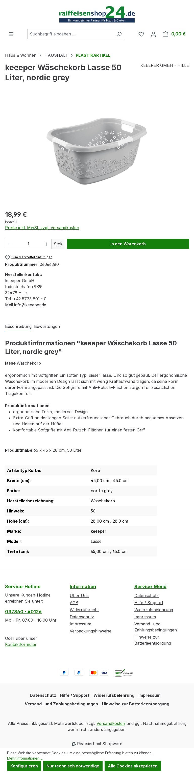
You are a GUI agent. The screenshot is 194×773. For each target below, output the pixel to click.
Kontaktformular (20, 644)
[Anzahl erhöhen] (46, 244)
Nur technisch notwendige (72, 765)
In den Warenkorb (128, 243)
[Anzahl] (28, 244)
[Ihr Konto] (153, 34)
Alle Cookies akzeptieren (133, 765)
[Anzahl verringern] (10, 244)
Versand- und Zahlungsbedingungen (61, 703)
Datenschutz (82, 616)
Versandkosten (110, 723)
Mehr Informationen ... (25, 758)
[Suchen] (119, 34)
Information (83, 586)
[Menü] (11, 34)
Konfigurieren (24, 765)
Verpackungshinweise (90, 630)
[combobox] (70, 34)
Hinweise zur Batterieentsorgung (135, 703)
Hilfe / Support (148, 602)
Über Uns (79, 595)
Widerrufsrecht (84, 609)
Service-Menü (150, 586)
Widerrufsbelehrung (153, 609)
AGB (74, 602)
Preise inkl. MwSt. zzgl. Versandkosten (42, 227)
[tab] (18, 326)
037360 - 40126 (23, 611)
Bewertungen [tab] (47, 326)
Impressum (80, 623)
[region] (97, 151)
